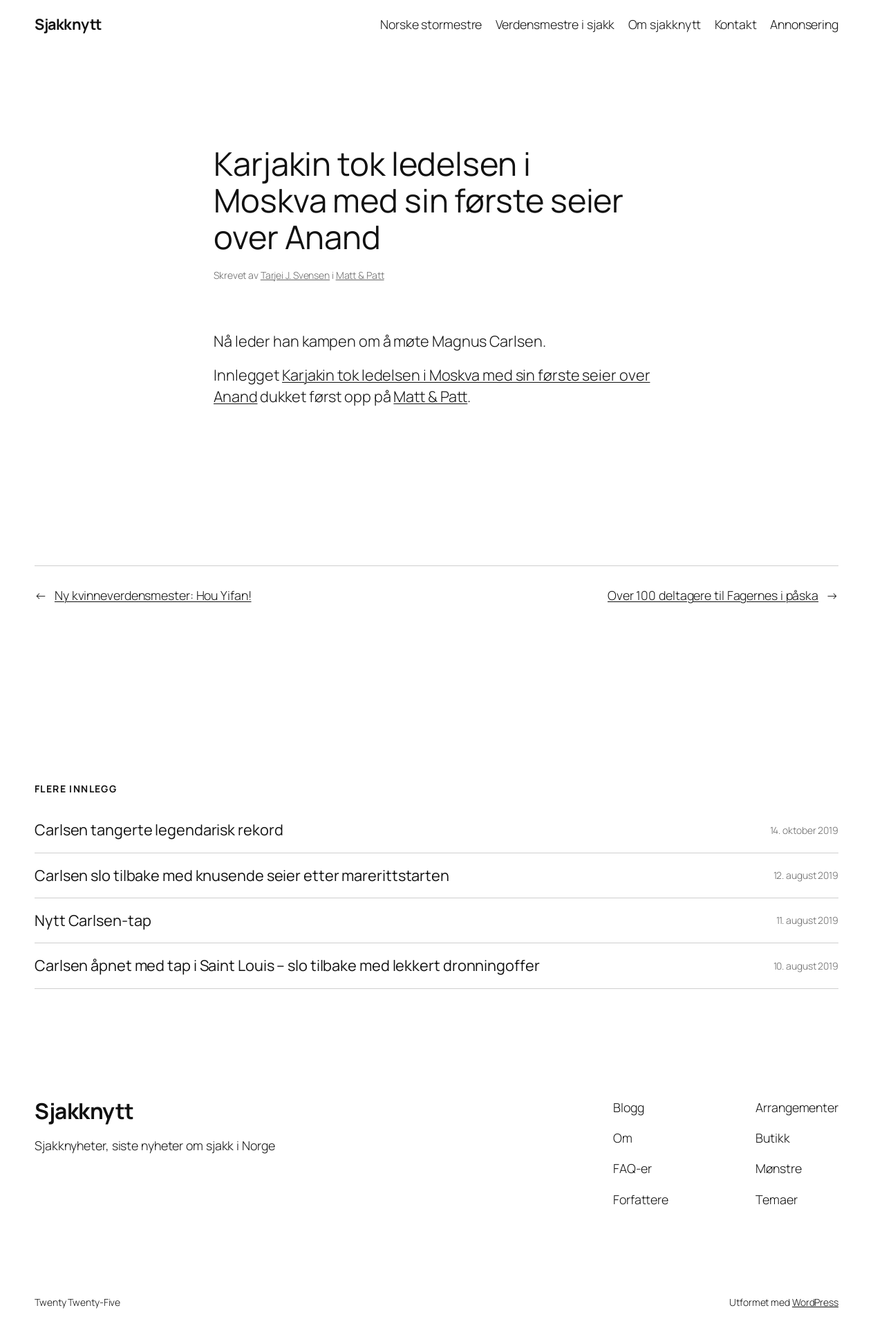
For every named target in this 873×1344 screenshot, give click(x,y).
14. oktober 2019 (804, 830)
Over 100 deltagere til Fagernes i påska (713, 595)
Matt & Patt (360, 275)
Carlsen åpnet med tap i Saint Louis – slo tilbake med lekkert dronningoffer (287, 965)
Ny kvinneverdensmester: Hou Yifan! (153, 595)
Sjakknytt (68, 24)
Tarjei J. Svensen (295, 275)
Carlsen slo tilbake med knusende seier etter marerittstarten (242, 875)
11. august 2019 (807, 920)
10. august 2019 (806, 965)
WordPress (815, 1302)
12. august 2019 (806, 875)
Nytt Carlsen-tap (93, 920)
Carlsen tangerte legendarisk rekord (159, 829)
